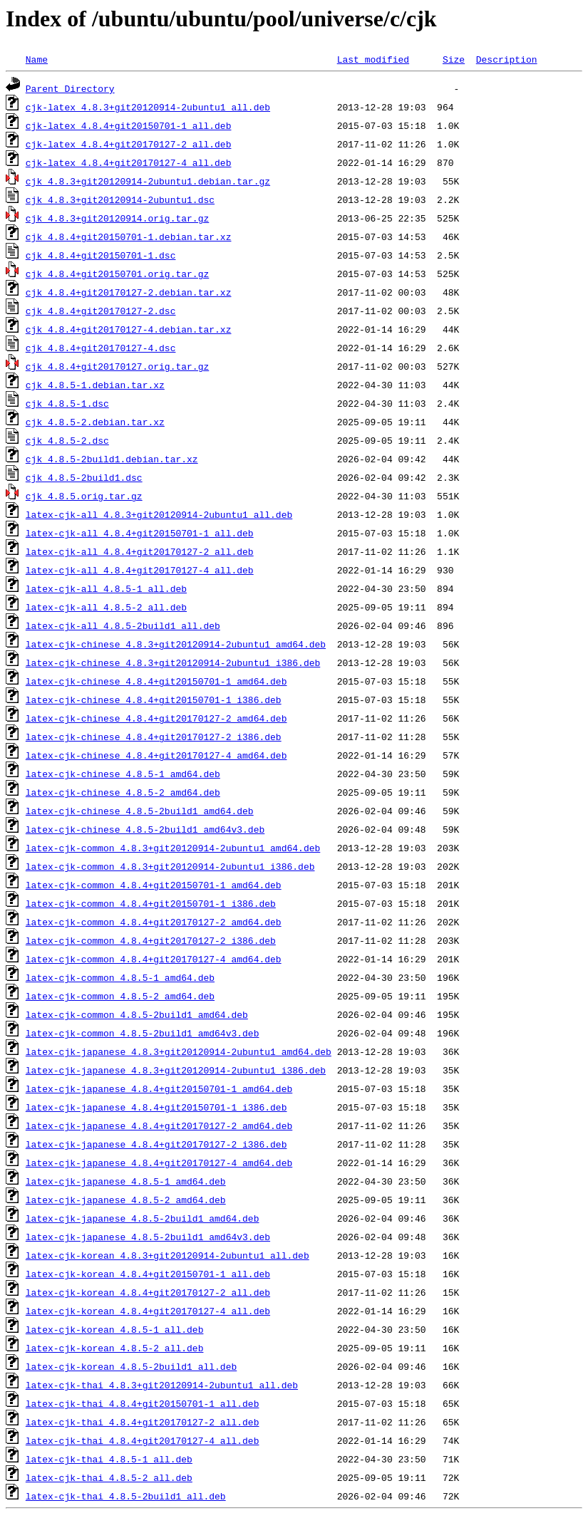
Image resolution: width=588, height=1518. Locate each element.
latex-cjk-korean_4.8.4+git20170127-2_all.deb (148, 1292)
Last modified (373, 59)
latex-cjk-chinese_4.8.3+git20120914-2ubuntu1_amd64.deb (176, 644)
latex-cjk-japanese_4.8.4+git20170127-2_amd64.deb (159, 1125)
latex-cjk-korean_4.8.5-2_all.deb (115, 1347)
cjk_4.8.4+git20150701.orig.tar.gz (117, 273)
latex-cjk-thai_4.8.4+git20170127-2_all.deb (142, 1421)
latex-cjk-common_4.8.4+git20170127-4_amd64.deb (154, 958)
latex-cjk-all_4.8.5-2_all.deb (106, 607)
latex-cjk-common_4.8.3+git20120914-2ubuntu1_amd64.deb (173, 847)
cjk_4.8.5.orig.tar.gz (84, 495)
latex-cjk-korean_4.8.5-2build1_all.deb (131, 1366)
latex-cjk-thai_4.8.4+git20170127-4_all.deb (142, 1440)
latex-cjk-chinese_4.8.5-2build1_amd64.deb (140, 810)
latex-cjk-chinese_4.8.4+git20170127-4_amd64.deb (156, 755)
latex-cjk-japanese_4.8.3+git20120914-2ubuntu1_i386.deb (176, 1070)
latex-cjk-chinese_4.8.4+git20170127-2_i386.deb (154, 736)
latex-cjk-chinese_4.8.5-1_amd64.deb (123, 773)
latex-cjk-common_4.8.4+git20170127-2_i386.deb (151, 940)
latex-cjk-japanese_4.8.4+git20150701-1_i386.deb (156, 1107)
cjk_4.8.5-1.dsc (67, 403)
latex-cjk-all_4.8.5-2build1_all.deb (123, 625)
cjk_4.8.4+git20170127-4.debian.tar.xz (129, 329)
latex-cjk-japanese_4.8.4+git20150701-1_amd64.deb (159, 1088)
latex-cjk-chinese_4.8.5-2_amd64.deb (123, 792)
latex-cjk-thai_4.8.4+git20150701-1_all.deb (142, 1403)
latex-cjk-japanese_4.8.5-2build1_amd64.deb (142, 1218)
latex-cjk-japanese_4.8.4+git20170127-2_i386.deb (156, 1144)
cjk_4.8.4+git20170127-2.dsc (101, 310)
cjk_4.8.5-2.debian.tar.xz (95, 421)
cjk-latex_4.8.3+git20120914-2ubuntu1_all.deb (148, 106)
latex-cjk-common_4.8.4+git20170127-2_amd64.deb (154, 921)
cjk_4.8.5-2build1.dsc (84, 477)
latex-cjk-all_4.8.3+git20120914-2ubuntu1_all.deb (159, 514)
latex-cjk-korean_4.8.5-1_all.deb (115, 1329)
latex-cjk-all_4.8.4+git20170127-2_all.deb (140, 551)
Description (506, 59)
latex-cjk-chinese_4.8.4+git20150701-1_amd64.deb (156, 681)
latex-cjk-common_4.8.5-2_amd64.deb (120, 995)
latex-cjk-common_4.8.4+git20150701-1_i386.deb (151, 903)
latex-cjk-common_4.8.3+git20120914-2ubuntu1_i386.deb (170, 866)
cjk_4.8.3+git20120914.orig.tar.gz (117, 218)
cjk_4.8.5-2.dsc (67, 440)
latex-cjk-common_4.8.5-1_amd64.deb (120, 977)
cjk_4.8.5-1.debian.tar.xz (95, 384)
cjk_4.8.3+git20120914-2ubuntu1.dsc (120, 199)
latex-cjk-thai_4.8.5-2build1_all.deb (126, 1496)
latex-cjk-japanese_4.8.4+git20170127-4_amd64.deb (159, 1162)
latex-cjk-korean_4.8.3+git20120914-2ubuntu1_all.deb (167, 1255)
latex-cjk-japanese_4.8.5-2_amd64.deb (126, 1199)
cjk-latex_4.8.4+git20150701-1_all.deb (129, 125)
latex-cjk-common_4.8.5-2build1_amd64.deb (137, 1014)
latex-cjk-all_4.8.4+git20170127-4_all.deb (140, 569)
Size (454, 59)
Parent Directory (70, 88)
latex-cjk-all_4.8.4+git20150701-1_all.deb (140, 532)
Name (37, 59)
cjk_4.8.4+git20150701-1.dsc (101, 255)
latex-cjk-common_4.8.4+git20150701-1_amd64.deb (154, 884)
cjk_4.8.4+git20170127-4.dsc (101, 347)
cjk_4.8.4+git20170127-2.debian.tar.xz (129, 292)
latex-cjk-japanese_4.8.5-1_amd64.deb (126, 1181)
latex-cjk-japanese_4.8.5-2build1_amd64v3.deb (148, 1236)
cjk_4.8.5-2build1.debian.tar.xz (112, 458)
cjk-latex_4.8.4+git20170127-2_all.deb (129, 143)
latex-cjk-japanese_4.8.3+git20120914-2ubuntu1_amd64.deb (178, 1051)
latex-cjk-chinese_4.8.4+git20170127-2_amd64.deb (156, 718)
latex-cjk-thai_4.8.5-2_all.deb (109, 1477)
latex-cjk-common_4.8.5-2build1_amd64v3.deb (142, 1032)
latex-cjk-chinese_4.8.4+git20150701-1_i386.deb (154, 699)
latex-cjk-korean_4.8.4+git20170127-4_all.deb (148, 1310)
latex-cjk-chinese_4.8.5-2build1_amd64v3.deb (145, 829)
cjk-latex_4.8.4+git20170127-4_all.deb (129, 162)
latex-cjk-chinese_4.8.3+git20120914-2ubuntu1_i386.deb (173, 662)
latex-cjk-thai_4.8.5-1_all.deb (109, 1458)
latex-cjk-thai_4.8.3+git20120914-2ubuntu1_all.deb (162, 1384)
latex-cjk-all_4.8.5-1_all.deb (106, 588)
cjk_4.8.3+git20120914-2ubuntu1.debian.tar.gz (148, 181)
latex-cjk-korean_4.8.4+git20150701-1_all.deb (148, 1273)
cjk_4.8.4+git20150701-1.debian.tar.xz (129, 236)
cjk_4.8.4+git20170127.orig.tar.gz (117, 366)
